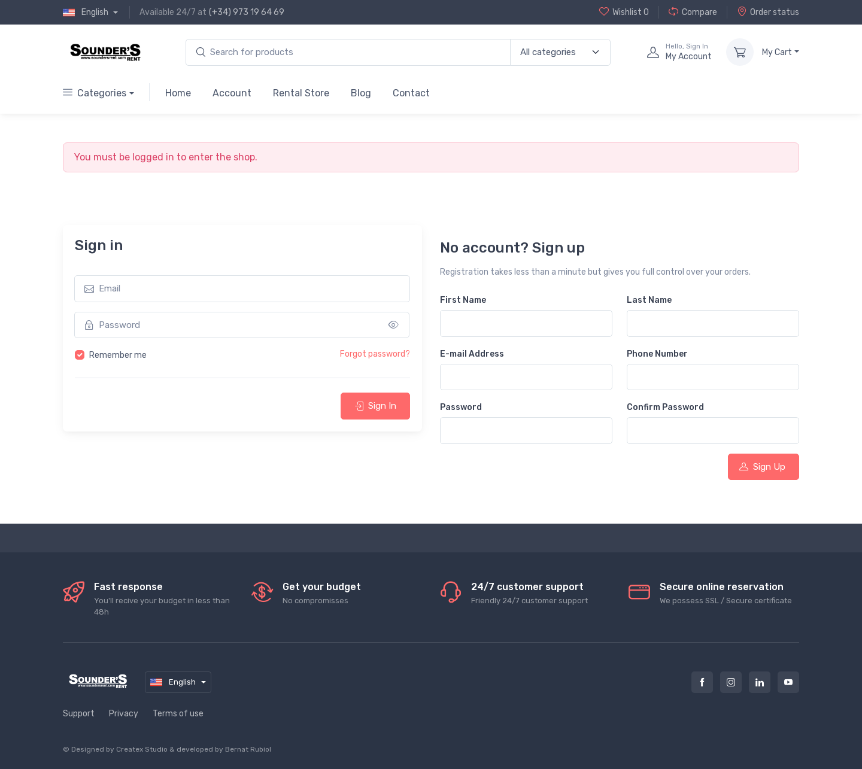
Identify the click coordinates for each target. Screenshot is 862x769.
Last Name (649, 300)
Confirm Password (665, 407)
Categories (94, 93)
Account (232, 93)
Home (178, 93)
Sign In (375, 405)
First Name (463, 300)
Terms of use (178, 714)
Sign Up (762, 466)
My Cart (777, 52)
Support (79, 714)
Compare (693, 12)
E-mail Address (472, 354)
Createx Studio (142, 749)
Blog (361, 93)
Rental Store (301, 93)
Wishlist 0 (624, 12)
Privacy (123, 714)
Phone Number (657, 354)
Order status (768, 12)
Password (461, 407)
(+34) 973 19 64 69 (246, 12)
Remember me (118, 355)
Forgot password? (375, 354)
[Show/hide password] (393, 325)
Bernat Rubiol (248, 749)
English (86, 13)
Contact (411, 93)
